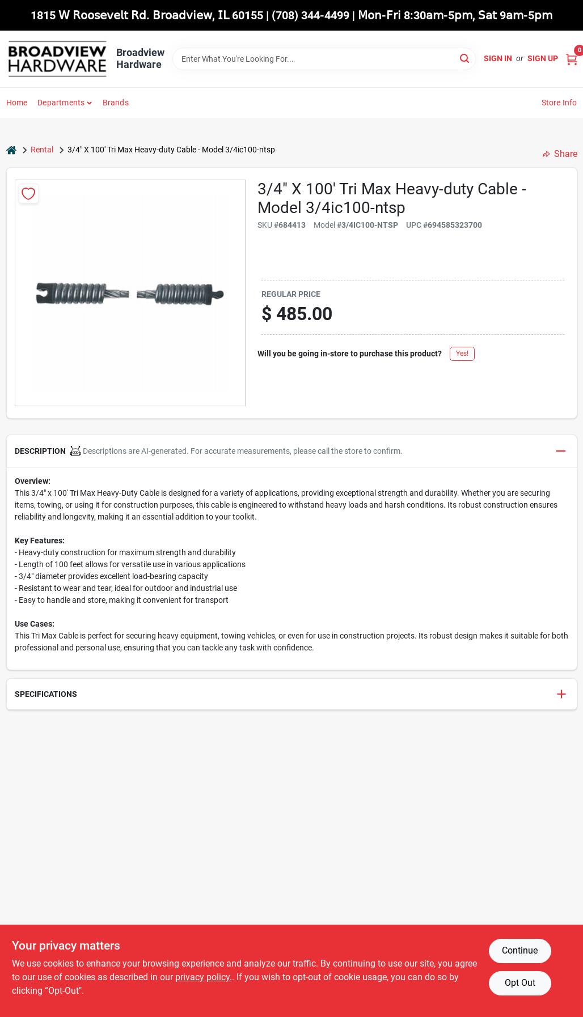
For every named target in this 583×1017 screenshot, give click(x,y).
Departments (61, 102)
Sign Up (542, 58)
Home (17, 102)
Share (560, 153)
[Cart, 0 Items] (571, 59)
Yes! (462, 354)
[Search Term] (324, 59)
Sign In (498, 58)
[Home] (11, 150)
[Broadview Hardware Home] (57, 59)
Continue (520, 950)
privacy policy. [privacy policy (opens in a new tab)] (203, 977)
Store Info (559, 102)
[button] (292, 451)
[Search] (465, 58)
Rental (42, 149)
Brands (116, 102)
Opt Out (520, 982)
